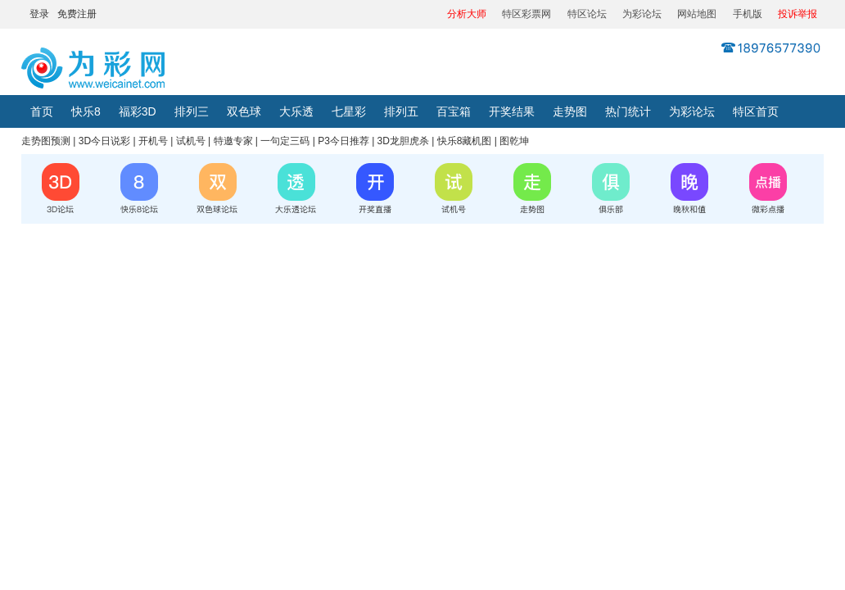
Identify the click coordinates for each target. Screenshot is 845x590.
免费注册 (77, 14)
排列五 (401, 111)
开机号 (153, 141)
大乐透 (296, 111)
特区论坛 (587, 14)
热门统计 (628, 111)
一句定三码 (285, 141)
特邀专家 (233, 141)
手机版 (747, 14)
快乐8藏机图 (464, 141)
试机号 (191, 141)
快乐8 (86, 111)
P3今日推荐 (343, 141)
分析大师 (466, 14)
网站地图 (696, 14)
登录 (39, 14)
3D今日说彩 (104, 141)
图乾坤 (514, 141)
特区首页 (756, 111)
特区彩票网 (526, 14)
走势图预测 (45, 141)
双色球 (244, 111)
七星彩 (349, 111)
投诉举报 (797, 14)
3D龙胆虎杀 (403, 141)
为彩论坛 (642, 14)
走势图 (570, 111)
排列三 (191, 111)
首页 (41, 111)
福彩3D (137, 111)
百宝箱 (453, 111)
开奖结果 (512, 111)
